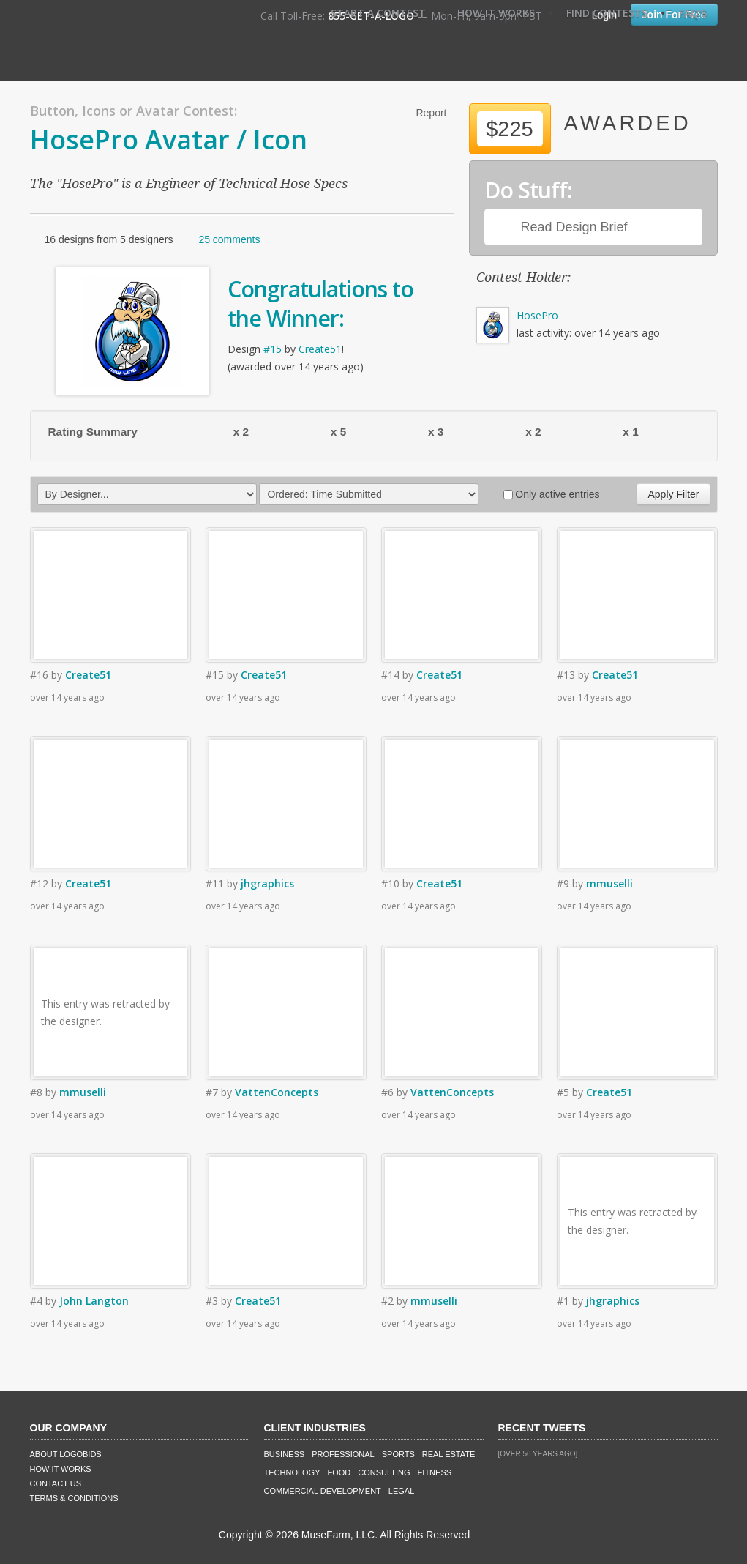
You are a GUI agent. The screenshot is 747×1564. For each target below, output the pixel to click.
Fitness (434, 1472)
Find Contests (606, 13)
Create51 (320, 349)
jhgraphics (267, 883)
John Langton (94, 1301)
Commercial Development (322, 1490)
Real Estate (449, 1454)
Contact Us (56, 1483)
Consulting (384, 1472)
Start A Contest (378, 13)
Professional (343, 1454)
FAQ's (693, 13)
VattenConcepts (276, 1092)
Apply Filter (673, 494)
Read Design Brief (574, 227)
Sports (398, 1454)
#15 (272, 349)
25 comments (229, 239)
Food (339, 1472)
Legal (401, 1490)
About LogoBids (66, 1454)
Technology (292, 1472)
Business (284, 1454)
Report (431, 113)
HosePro (537, 315)
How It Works (496, 13)
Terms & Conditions (74, 1498)
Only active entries (551, 494)
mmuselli (609, 883)
